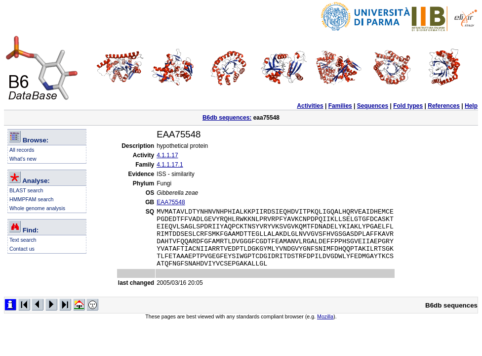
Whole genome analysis (37, 208)
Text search (23, 240)
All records (21, 150)
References (444, 105)
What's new (23, 159)
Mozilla (325, 328)
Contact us (22, 249)
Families (340, 105)
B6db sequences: (226, 117)
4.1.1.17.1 (170, 164)
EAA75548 (171, 202)
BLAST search (26, 190)
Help (471, 105)
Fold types (408, 105)
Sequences (372, 105)
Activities (310, 105)
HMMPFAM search (31, 199)
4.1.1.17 (167, 155)
